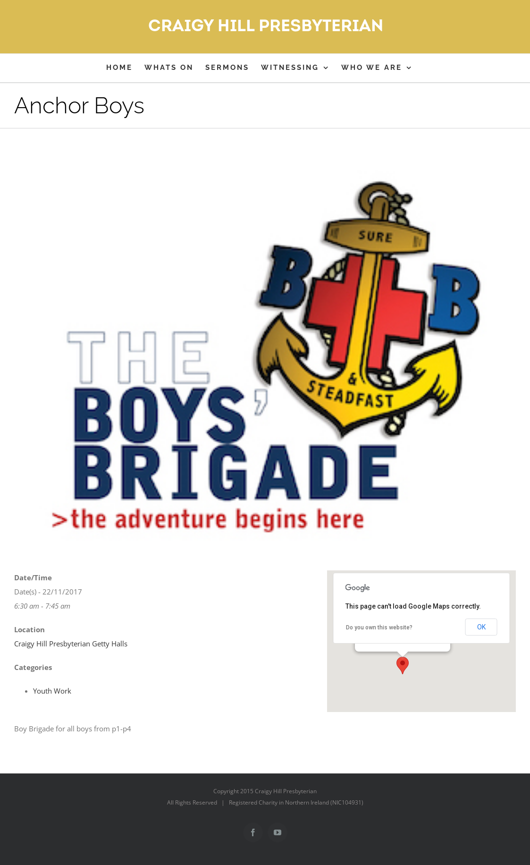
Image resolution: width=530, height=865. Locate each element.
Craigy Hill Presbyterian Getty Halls (70, 643)
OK (481, 627)
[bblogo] (265, 357)
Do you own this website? (379, 627)
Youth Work (52, 690)
